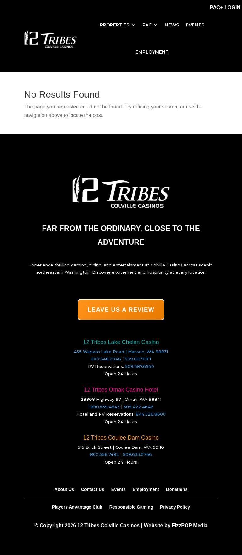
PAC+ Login (225, 7)
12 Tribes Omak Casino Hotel (121, 390)
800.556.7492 (104, 454)
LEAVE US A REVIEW (121, 309)
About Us (64, 489)
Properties (114, 25)
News (172, 25)
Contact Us (92, 489)
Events (195, 25)
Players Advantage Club (77, 507)
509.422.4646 (138, 406)
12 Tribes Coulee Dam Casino (121, 438)
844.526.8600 (151, 414)
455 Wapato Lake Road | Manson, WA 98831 (121, 351)
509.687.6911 (138, 358)
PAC (147, 25)
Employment (152, 52)
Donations (176, 489)
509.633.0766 (137, 454)
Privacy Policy (175, 507)
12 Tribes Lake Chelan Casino (121, 342)
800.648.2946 (106, 358)
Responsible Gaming (131, 507)
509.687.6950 (139, 366)
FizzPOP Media (190, 525)
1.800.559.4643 (104, 406)
